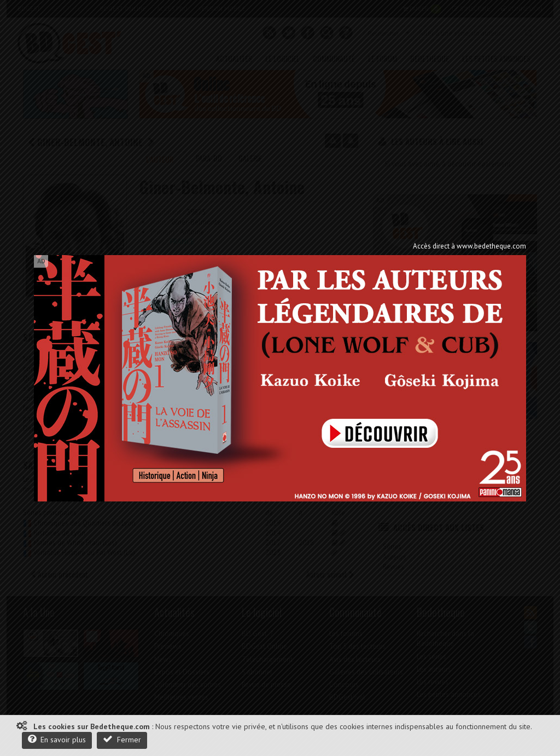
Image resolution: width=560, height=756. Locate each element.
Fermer (122, 739)
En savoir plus (57, 739)
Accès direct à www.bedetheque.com (469, 246)
